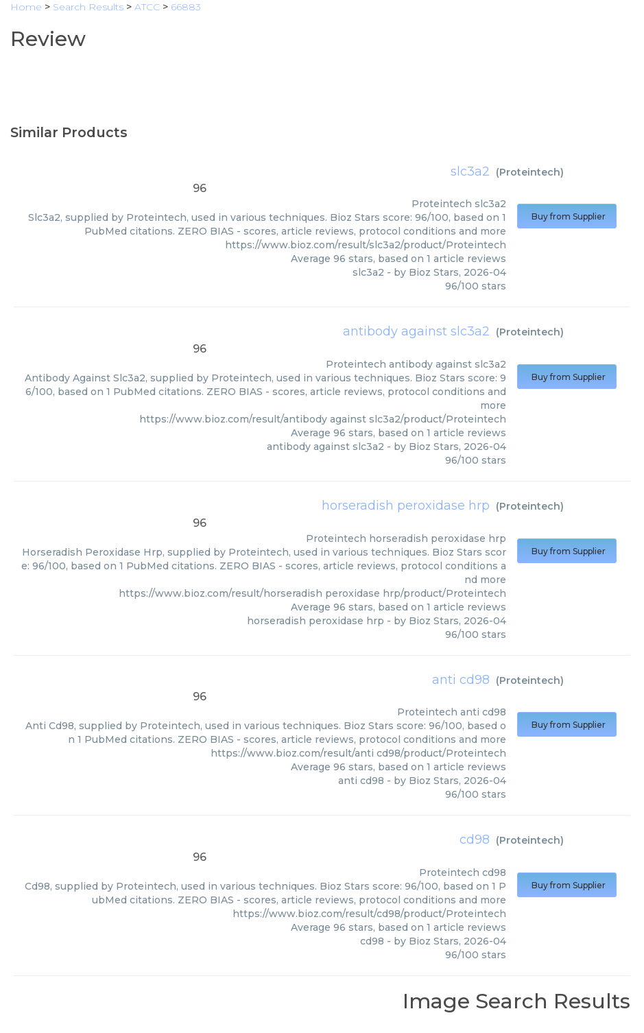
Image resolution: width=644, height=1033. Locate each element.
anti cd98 (461, 679)
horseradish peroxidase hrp (406, 505)
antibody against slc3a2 (416, 331)
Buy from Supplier (567, 216)
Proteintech (529, 172)
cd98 (475, 839)
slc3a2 (470, 171)
